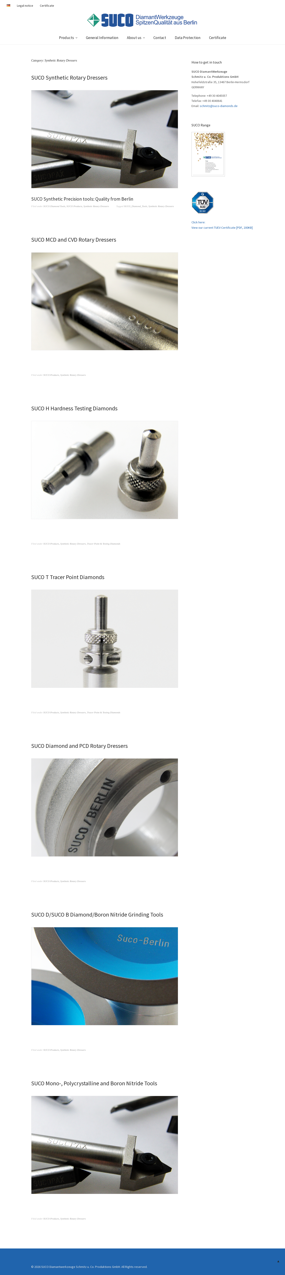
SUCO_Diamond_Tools (135, 206)
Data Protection (187, 37)
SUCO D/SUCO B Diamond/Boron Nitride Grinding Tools (97, 913)
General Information (102, 37)
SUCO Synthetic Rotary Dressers (69, 77)
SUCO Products (74, 206)
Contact (159, 37)
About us (134, 37)
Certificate (47, 6)
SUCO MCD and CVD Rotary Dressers (73, 239)
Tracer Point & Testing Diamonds (103, 543)
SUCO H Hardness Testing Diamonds (74, 408)
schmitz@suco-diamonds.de (219, 106)
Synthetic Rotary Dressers (96, 206)
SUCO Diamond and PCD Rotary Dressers (79, 745)
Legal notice (25, 6)
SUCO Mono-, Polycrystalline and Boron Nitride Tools (94, 1082)
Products (66, 37)
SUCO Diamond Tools (54, 206)
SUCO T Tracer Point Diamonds (67, 576)
